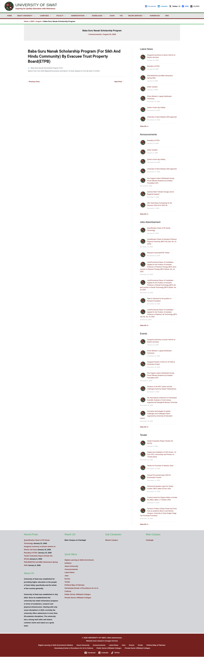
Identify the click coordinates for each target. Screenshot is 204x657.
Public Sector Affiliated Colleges (78, 594)
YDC (105, 16)
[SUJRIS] (194, 6)
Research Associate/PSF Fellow (158, 253)
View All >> (144, 126)
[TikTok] (115, 653)
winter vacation (152, 87)
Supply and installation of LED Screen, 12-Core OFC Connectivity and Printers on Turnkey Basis (161, 454)
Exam (98, 16)
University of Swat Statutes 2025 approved (162, 117)
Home (8, 16)
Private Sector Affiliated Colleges (78, 597)
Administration (68, 16)
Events (67, 579)
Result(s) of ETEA (153, 66)
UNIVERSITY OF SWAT (36, 5)
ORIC (145, 16)
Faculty (52, 16)
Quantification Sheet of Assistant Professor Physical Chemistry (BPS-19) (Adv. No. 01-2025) (162, 241)
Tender (67, 582)
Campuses (39, 16)
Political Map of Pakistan (74, 585)
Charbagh (150, 540)
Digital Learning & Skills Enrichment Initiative (60, 645)
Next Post (119, 82)
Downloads (86, 16)
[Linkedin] (163, 6)
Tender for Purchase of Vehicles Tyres (160, 466)
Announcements (95, 34)
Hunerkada (135, 16)
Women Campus (112, 540)
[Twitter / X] (174, 6)
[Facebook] (150, 6)
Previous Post (33, 82)
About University (21, 16)
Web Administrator (114, 638)
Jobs (67, 576)
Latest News (70, 572)
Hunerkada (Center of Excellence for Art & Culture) (74, 648)
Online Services (117, 16)
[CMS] (185, 6)
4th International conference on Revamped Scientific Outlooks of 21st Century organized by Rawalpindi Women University (162, 400)
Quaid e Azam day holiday (156, 107)
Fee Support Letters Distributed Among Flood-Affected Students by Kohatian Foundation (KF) (160, 180)
